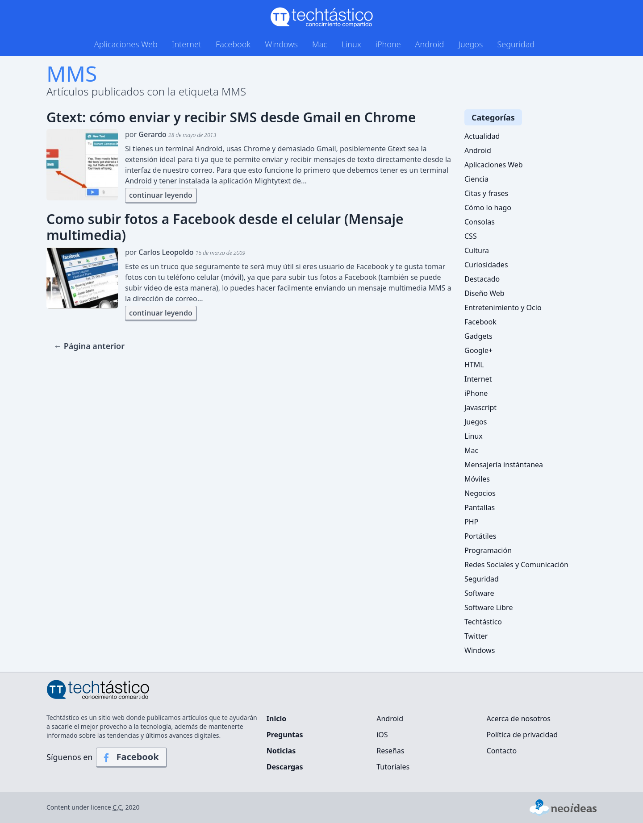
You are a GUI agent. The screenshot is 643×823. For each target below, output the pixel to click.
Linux (351, 44)
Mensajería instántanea (503, 465)
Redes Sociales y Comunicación (516, 564)
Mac (319, 44)
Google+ (478, 350)
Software (479, 593)
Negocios (480, 493)
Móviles (477, 479)
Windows (281, 44)
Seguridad (515, 44)
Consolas (479, 222)
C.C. (118, 807)
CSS (470, 236)
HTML (474, 365)
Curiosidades (486, 265)
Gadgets (478, 336)
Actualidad (482, 136)
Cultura (476, 250)
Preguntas (285, 735)
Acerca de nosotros (519, 718)
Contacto (502, 751)
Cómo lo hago (487, 207)
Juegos (470, 44)
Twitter (476, 636)
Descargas (285, 767)
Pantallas (479, 507)
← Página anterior (89, 346)
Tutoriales (392, 767)
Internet (186, 44)
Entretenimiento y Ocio (503, 307)
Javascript (480, 407)
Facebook (233, 44)
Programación (488, 550)
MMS (71, 73)
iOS (382, 735)
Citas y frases (486, 193)
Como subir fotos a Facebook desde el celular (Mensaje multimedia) (224, 227)
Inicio (276, 718)
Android (429, 44)
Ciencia (476, 179)
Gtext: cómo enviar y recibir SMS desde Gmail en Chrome (231, 117)
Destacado (482, 279)
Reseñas (390, 751)
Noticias (281, 751)
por (170, 134)
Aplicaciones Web (126, 44)
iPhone (388, 44)
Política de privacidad (522, 735)
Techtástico (483, 622)
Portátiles (480, 536)
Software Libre (488, 607)
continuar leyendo (160, 195)
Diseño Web (484, 293)
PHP (471, 522)
